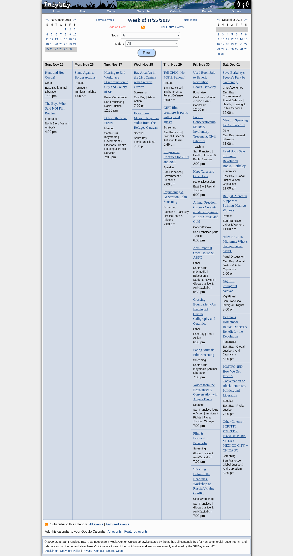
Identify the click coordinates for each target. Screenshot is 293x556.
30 (70, 49)
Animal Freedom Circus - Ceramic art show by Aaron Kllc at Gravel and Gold (205, 212)
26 (51, 49)
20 (56, 44)
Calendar (176, 11)
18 (47, 44)
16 (70, 39)
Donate (236, 11)
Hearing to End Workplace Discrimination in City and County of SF (116, 82)
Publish (207, 11)
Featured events (117, 524)
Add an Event (117, 27)
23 (70, 44)
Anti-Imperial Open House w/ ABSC (203, 253)
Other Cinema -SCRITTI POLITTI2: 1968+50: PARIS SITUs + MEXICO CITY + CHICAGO (235, 436)
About (83, 11)
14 (61, 39)
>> (74, 19)
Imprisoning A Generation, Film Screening (175, 197)
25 (47, 49)
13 (56, 39)
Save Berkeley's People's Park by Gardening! (234, 77)
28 (61, 49)
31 (223, 54)
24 (74, 44)
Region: (119, 43)
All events (96, 524)
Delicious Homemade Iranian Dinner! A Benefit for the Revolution (235, 326)
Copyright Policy (70, 550)
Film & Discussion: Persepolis (201, 438)
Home (56, 11)
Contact (112, 11)
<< (47, 19)
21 (61, 44)
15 (65, 39)
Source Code (114, 550)
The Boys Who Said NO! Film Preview (55, 108)
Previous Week (105, 19)
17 (74, 39)
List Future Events (172, 27)
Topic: (115, 35)
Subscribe (143, 11)
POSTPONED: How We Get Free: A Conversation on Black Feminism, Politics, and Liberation (234, 381)
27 (56, 49)
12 (51, 39)
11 (47, 39)
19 (51, 44)
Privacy (87, 550)
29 (65, 49)
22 (65, 44)
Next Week (190, 19)
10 (74, 34)
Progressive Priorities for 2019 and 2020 (176, 157)
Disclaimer (51, 550)
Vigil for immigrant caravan (230, 286)
